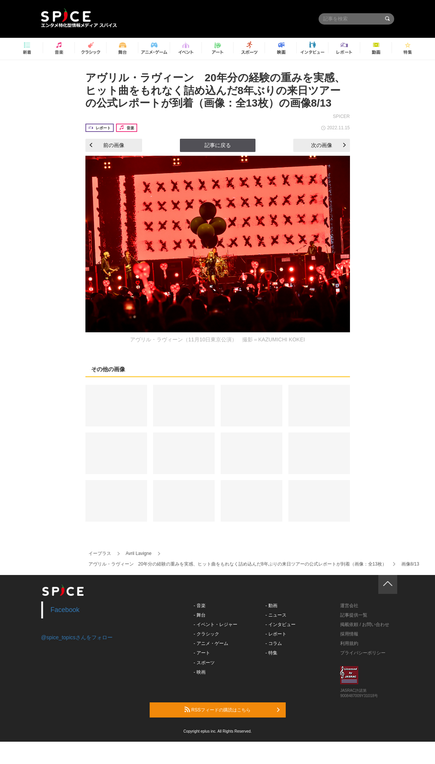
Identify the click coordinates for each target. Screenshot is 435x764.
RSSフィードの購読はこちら (232, 710)
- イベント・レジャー (215, 624)
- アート (202, 653)
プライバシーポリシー (362, 653)
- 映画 (199, 672)
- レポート (275, 634)
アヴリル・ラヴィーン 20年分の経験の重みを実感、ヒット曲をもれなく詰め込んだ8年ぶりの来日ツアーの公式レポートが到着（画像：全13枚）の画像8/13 (215, 90)
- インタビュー (280, 624)
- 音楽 (199, 605)
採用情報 (349, 634)
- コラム (273, 643)
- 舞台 (199, 615)
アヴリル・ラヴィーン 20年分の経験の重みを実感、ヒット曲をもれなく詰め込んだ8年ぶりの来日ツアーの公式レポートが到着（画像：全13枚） (237, 564)
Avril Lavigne (138, 553)
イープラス (99, 553)
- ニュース (275, 615)
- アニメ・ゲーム (211, 643)
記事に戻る (217, 145)
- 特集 (271, 653)
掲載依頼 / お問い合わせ (364, 624)
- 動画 (271, 605)
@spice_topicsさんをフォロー (77, 637)
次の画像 (328, 145)
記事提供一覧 (353, 615)
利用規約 (349, 643)
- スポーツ (204, 662)
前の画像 (107, 145)
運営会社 (349, 605)
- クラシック (206, 634)
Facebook (65, 610)
